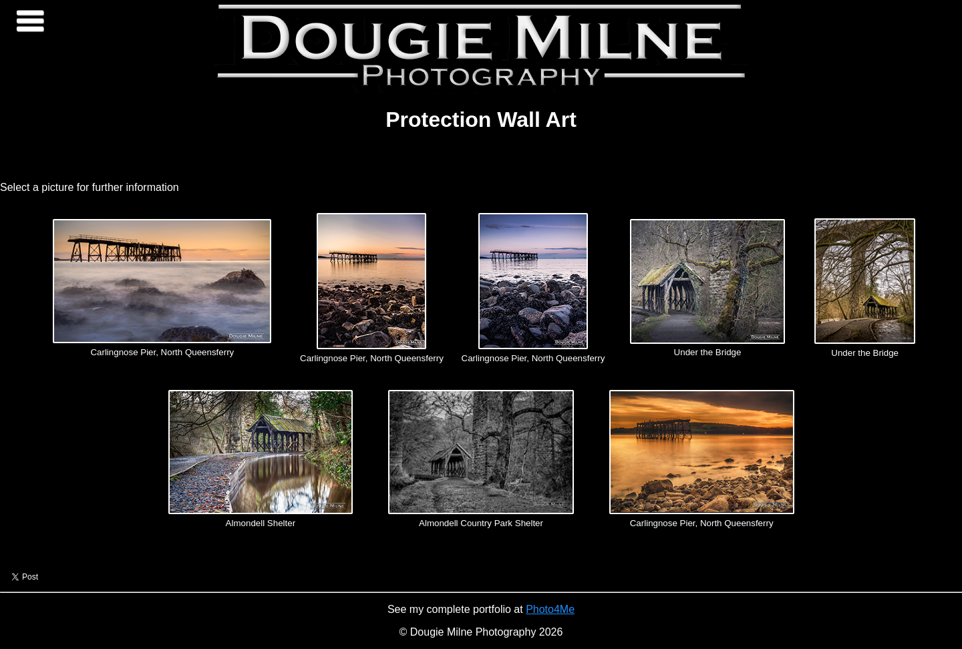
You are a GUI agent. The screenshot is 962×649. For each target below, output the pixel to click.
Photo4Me (550, 609)
